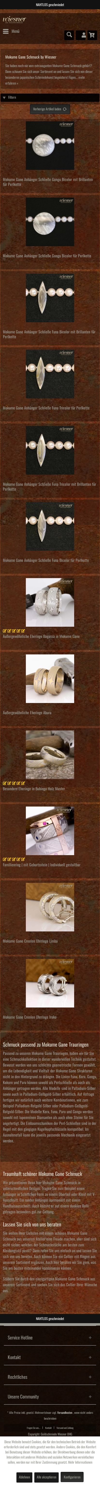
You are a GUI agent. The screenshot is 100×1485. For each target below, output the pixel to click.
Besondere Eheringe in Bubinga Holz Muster (34, 789)
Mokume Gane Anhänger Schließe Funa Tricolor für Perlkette (46, 408)
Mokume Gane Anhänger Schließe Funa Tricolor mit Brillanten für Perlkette (49, 486)
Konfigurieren (72, 1477)
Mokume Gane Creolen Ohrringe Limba (30, 941)
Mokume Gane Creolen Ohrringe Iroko (30, 1017)
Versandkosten (64, 1412)
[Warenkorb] (92, 35)
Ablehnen (24, 1477)
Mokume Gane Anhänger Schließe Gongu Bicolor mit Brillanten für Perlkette (48, 182)
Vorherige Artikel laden (50, 108)
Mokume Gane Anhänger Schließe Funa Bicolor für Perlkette (46, 560)
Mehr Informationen (80, 1462)
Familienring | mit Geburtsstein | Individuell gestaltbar (41, 865)
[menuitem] (11, 31)
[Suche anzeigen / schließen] (69, 35)
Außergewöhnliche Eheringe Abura (27, 713)
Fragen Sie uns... (33, 1428)
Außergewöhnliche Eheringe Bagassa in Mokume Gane (41, 636)
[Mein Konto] (81, 35)
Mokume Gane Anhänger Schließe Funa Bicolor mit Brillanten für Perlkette (49, 334)
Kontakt (48, 1428)
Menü (11, 30)
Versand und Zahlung (65, 1428)
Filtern (9, 97)
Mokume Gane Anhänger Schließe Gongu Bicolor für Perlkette (47, 256)
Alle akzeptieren (46, 1477)
